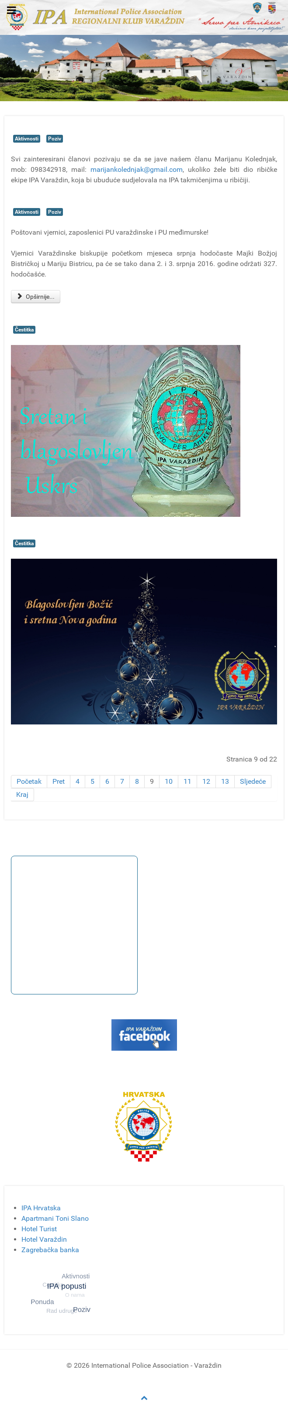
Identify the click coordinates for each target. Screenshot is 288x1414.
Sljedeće (253, 781)
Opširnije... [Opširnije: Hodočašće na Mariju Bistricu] (36, 296)
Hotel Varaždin (44, 1239)
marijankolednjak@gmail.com (136, 169)
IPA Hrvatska (41, 1208)
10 (169, 781)
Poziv (54, 139)
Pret (58, 781)
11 (187, 781)
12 (206, 781)
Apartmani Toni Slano (55, 1218)
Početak (29, 781)
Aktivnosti (26, 139)
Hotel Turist (39, 1229)
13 (225, 781)
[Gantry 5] (144, 17)
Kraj (22, 794)
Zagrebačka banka (50, 1250)
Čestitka (24, 330)
